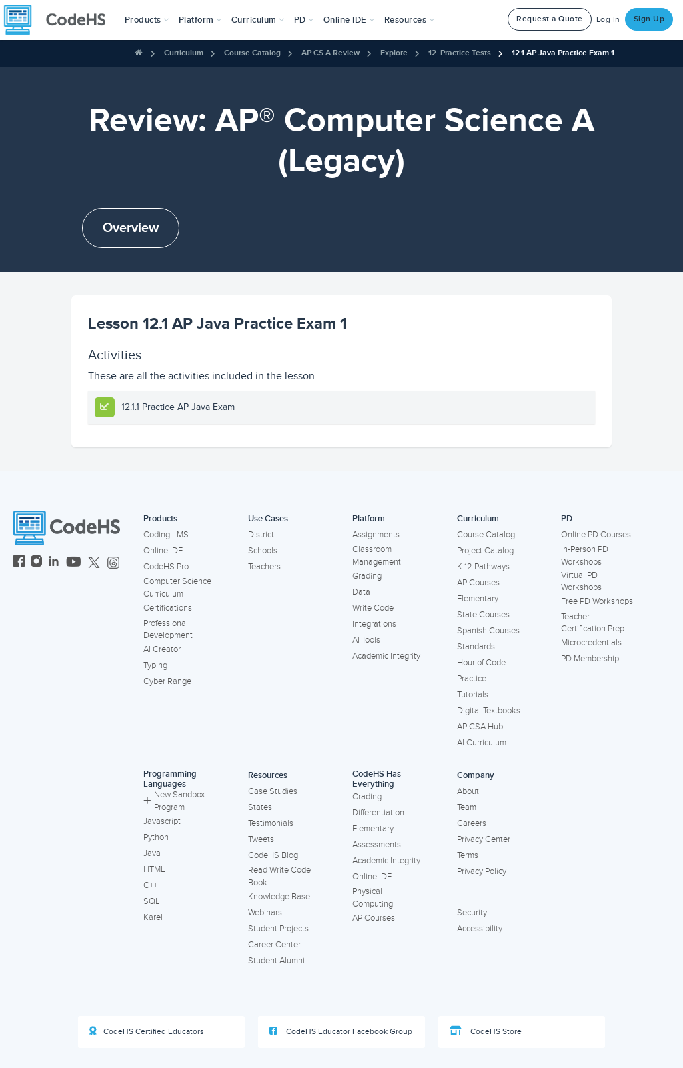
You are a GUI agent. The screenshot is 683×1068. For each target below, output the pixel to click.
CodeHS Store (486, 1031)
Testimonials (270, 823)
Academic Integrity (386, 656)
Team (466, 807)
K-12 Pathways (483, 566)
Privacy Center (483, 839)
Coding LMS (166, 534)
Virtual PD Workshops (581, 581)
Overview (131, 228)
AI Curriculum (481, 742)
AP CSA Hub (480, 726)
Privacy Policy (481, 871)
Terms (467, 855)
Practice (471, 678)
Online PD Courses (596, 534)
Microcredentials (591, 642)
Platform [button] (200, 20)
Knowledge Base (279, 896)
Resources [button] (409, 20)
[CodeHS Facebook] (19, 563)
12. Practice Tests (459, 53)
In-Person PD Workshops (584, 555)
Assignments (376, 534)
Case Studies (272, 791)
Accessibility (479, 928)
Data (361, 592)
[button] (147, 20)
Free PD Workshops (597, 601)
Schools (262, 550)
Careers (471, 823)
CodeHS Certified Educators (146, 1031)
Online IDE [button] (349, 20)
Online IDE (163, 550)
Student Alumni (276, 960)
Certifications (167, 608)
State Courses (483, 614)
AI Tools (366, 640)
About (468, 791)
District (261, 534)
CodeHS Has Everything (376, 779)
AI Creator (162, 649)
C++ (150, 885)
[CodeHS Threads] (113, 563)
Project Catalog (485, 550)
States (260, 807)
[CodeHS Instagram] (36, 563)
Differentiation (378, 812)
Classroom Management (376, 555)
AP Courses (478, 582)
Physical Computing (372, 897)
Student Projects (278, 928)
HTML (154, 869)
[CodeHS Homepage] (60, 20)
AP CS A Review (330, 53)
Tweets (261, 839)
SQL (151, 901)
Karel (153, 917)
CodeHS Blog (273, 855)
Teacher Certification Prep (592, 623)
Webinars (265, 912)
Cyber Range (167, 681)
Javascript (162, 821)
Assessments (376, 844)
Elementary (477, 598)
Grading (367, 576)
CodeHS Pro (166, 566)
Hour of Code (481, 662)
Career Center (274, 944)
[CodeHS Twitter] (94, 563)
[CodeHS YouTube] (73, 563)
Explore (394, 53)
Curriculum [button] (258, 20)
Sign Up (649, 19)
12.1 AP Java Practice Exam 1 (563, 53)
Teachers (264, 566)
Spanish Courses (488, 630)
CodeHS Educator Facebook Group (340, 1031)
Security (472, 912)
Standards (476, 646)
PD (566, 518)
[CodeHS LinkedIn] (53, 563)
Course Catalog (252, 53)
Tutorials (472, 694)
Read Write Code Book (279, 876)
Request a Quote (549, 19)
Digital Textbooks (488, 710)
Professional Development (168, 629)
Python (156, 837)
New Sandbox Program (174, 801)
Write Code (373, 608)
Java (152, 853)
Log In (608, 20)
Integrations (374, 624)
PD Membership (590, 658)
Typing (155, 665)
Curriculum (183, 53)
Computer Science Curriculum (177, 587)
